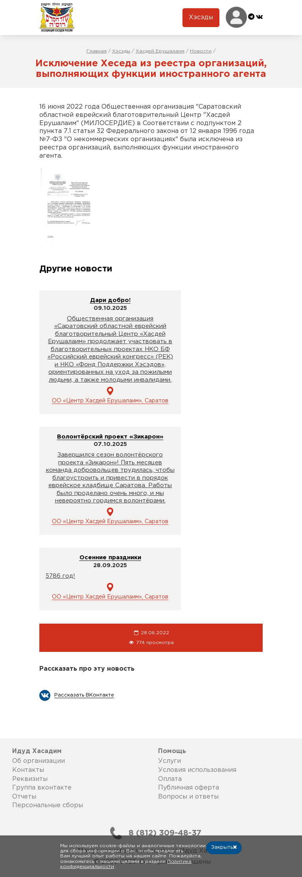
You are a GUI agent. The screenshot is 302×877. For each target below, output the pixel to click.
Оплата (170, 779)
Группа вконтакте (42, 788)
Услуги (169, 761)
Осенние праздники (110, 557)
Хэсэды (201, 17)
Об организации (38, 761)
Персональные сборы (47, 805)
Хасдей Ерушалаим (160, 51)
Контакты (28, 770)
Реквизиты (30, 779)
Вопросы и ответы (188, 797)
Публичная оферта (188, 788)
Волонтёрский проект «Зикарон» (110, 436)
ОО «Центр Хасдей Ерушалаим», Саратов (110, 400)
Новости (201, 51)
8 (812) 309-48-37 (152, 833)
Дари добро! (110, 300)
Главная (97, 51)
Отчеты (24, 797)
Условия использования (197, 770)
